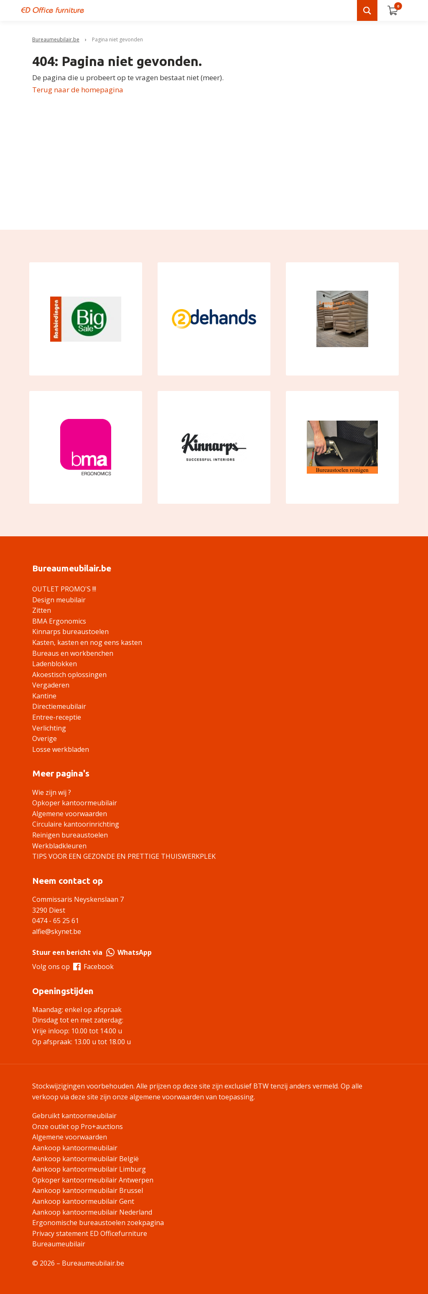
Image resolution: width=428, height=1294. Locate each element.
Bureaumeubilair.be (55, 39)
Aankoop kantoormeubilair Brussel (87, 1190)
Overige (44, 738)
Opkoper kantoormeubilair (74, 802)
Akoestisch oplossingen (69, 674)
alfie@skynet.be (56, 931)
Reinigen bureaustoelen (70, 835)
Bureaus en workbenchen (72, 653)
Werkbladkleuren (59, 845)
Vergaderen (50, 685)
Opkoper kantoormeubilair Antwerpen (92, 1180)
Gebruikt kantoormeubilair (74, 1115)
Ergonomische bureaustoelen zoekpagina (98, 1222)
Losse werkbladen (60, 749)
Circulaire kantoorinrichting (75, 824)
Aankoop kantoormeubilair (74, 1147)
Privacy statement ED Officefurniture (89, 1233)
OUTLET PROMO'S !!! (64, 589)
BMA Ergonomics (59, 621)
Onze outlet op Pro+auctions (77, 1126)
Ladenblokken (54, 663)
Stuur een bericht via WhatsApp (92, 952)
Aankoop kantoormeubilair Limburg (89, 1169)
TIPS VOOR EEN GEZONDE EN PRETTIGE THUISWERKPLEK (124, 856)
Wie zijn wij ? (51, 792)
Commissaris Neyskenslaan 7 (78, 899)
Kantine (44, 695)
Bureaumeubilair (58, 1243)
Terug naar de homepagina (77, 89)
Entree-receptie (56, 717)
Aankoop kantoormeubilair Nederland (92, 1212)
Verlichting (49, 728)
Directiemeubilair (59, 706)
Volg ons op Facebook (73, 966)
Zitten (41, 610)
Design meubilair (59, 599)
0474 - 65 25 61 (55, 920)
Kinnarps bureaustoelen (70, 631)
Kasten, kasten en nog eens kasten (87, 642)
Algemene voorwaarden (69, 813)
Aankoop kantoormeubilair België (85, 1158)
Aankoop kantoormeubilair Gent (83, 1201)
